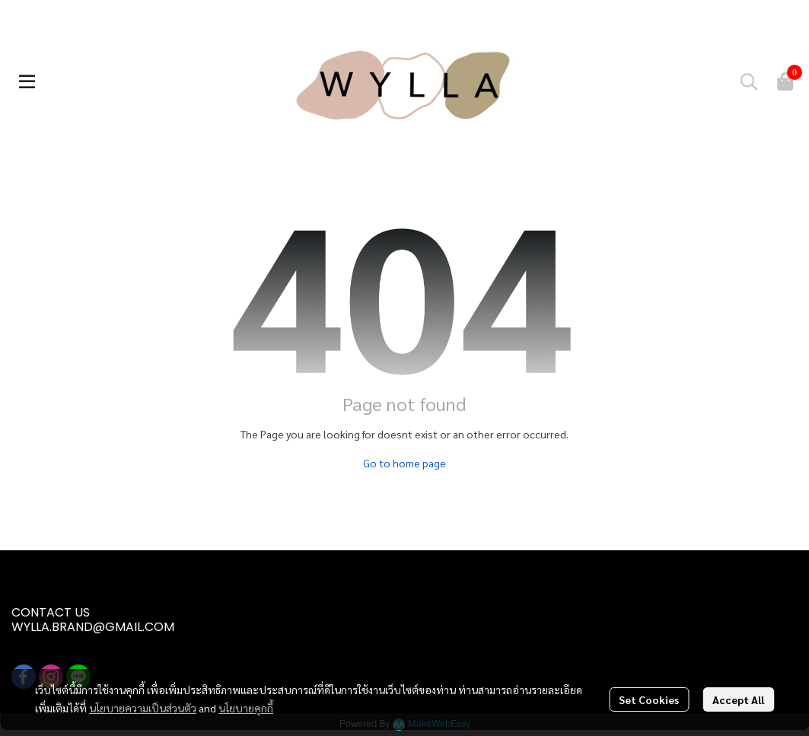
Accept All (738, 699)
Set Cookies (649, 699)
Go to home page (404, 463)
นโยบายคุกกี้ (245, 708)
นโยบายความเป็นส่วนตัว (142, 708)
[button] (749, 81)
